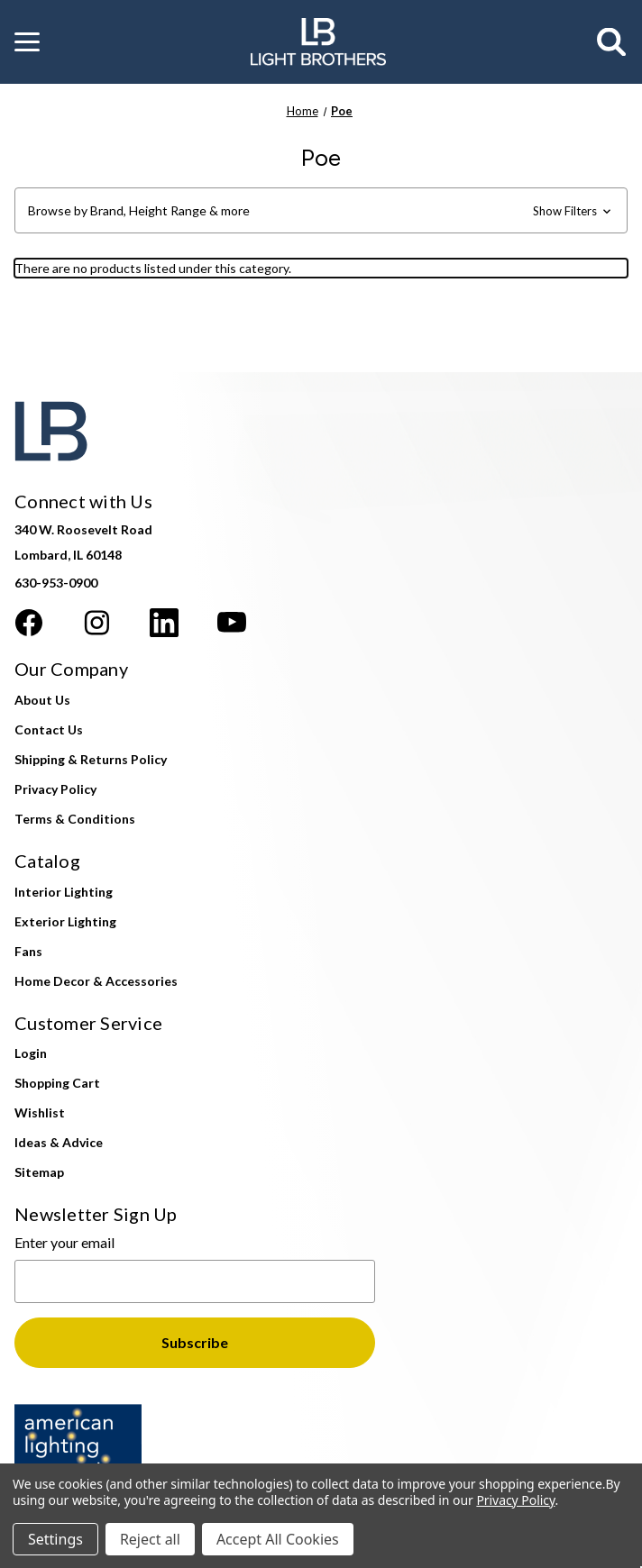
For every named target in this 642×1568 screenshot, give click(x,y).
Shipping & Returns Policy (90, 759)
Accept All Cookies (277, 1539)
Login (30, 1053)
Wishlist (39, 1112)
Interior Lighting (63, 891)
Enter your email (64, 1242)
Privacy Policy (55, 789)
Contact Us (48, 729)
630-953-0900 (55, 582)
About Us (42, 699)
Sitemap (39, 1172)
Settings (55, 1539)
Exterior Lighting (65, 921)
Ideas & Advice (58, 1142)
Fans (28, 951)
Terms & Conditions (74, 818)
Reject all (150, 1539)
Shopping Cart (57, 1082)
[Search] (612, 42)
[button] (27, 42)
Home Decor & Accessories (96, 981)
